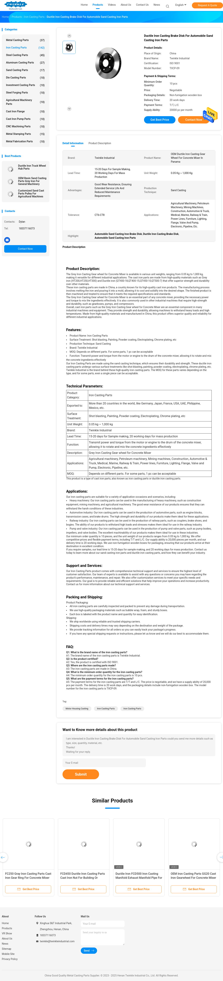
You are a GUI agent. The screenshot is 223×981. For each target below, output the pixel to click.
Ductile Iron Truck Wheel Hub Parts (32, 167)
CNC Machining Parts (25, 126)
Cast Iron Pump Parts (25, 119)
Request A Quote (207, 5)
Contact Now (25, 248)
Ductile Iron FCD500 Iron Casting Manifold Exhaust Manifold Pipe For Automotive (139, 878)
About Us (7, 938)
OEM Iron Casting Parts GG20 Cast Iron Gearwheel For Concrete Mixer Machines (193, 878)
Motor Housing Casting (77, 708)
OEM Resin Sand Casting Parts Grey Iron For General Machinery (32, 181)
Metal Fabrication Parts (25, 141)
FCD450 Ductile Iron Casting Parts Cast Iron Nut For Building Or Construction (82, 878)
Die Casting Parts (25, 78)
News (5, 943)
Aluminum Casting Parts (25, 63)
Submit (81, 774)
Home (5, 923)
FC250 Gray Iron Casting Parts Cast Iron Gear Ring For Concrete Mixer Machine (28, 878)
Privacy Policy (10, 959)
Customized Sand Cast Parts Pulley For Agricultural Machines (31, 193)
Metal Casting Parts (25, 40)
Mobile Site (8, 953)
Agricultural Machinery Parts (25, 102)
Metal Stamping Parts (25, 134)
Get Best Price (159, 119)
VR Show (7, 933)
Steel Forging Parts (25, 93)
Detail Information (73, 143)
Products (7, 928)
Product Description (99, 143)
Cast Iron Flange (25, 111)
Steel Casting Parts (25, 55)
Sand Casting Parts (25, 70)
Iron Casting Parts (25, 48)
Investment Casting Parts (25, 85)
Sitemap (6, 948)
